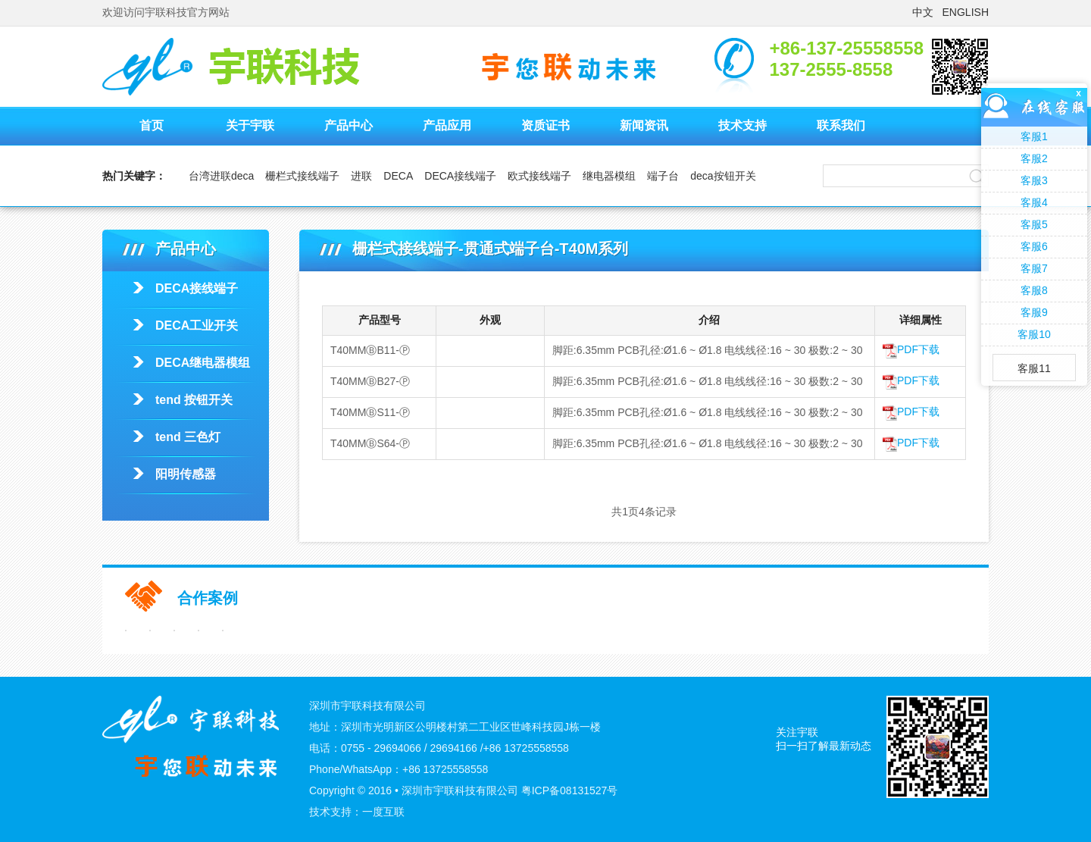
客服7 (1034, 268)
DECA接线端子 (460, 176)
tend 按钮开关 (194, 399)
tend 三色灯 (187, 436)
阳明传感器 (185, 474)
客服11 (1034, 368)
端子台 (663, 176)
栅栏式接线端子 (302, 176)
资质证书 (545, 125)
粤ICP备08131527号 (569, 790)
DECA (398, 176)
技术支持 (742, 125)
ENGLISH (966, 12)
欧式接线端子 (539, 176)
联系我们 (841, 125)
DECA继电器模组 (202, 362)
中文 (922, 12)
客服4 (1034, 202)
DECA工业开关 (196, 325)
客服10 (1034, 334)
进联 (361, 176)
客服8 (1034, 290)
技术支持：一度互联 (357, 812)
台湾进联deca (221, 176)
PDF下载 (911, 349)
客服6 (1034, 246)
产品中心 (348, 125)
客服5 (1034, 224)
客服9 (1034, 312)
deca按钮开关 (722, 176)
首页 (151, 125)
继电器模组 (609, 176)
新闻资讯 (644, 125)
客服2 (1034, 158)
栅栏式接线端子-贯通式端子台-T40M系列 (865, 286)
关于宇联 (250, 125)
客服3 (1034, 180)
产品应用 (447, 125)
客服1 (1034, 136)
